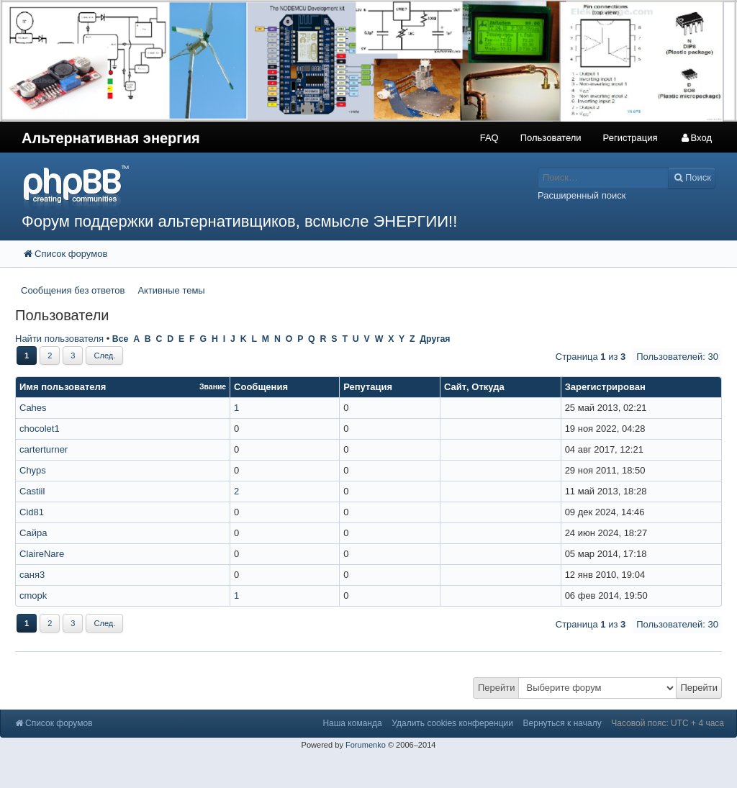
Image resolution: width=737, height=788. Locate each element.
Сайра (33, 532)
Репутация (367, 386)
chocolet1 (39, 428)
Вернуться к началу (562, 723)
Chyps (32, 470)
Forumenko (365, 745)
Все (120, 339)
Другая (435, 339)
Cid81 (31, 512)
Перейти (496, 687)
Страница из (590, 356)
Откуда (487, 386)
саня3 (32, 574)
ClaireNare (41, 553)
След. (104, 355)
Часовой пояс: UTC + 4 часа (667, 723)
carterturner (43, 449)
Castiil (32, 491)
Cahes (33, 407)
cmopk (33, 595)
